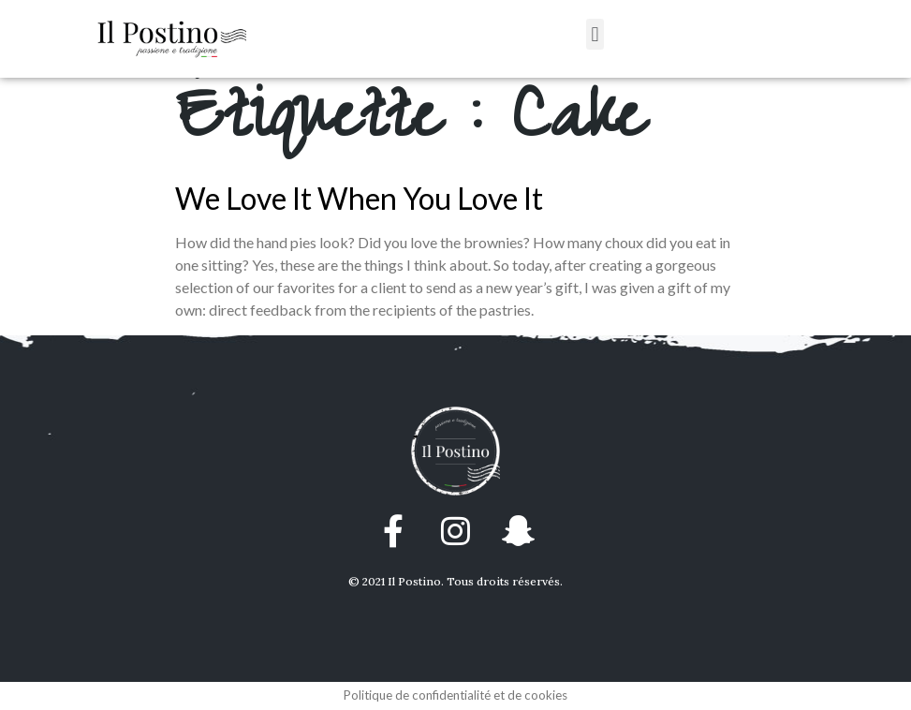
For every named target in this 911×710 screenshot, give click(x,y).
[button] (595, 34)
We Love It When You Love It (359, 198)
